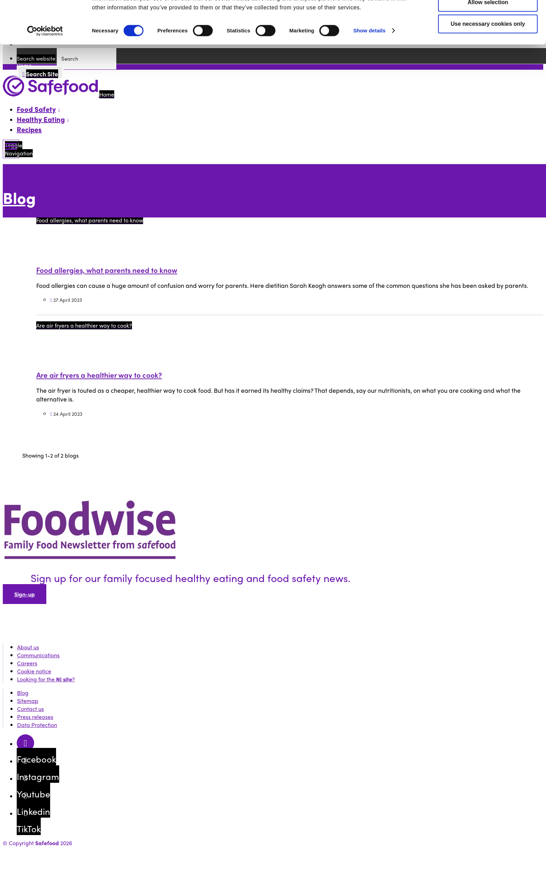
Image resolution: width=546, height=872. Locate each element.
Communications (38, 655)
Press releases (35, 717)
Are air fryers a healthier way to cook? (99, 374)
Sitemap (27, 701)
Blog (19, 197)
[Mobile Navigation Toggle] (11, 149)
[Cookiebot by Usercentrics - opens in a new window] (45, 68)
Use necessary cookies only (488, 61)
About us (28, 647)
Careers (27, 663)
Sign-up (24, 594)
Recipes (29, 129)
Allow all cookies (488, 18)
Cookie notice (34, 671)
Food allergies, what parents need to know (106, 270)
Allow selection (488, 39)
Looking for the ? (46, 679)
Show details (369, 67)
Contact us (30, 709)
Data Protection (37, 725)
